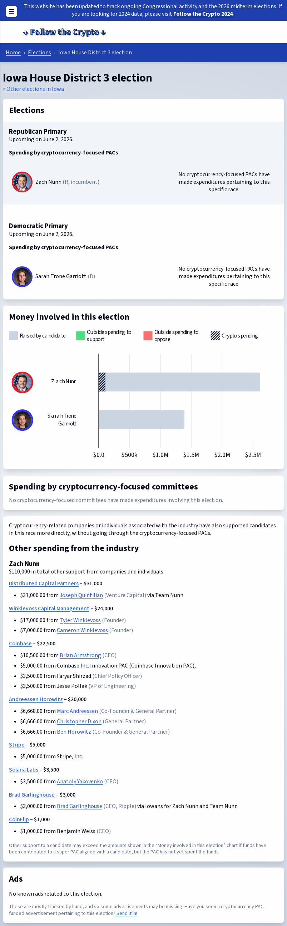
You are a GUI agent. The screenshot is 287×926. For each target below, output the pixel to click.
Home (13, 52)
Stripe (17, 745)
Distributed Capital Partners (44, 583)
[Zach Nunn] (22, 182)
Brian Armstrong (80, 655)
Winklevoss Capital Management (49, 608)
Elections (39, 52)
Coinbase (20, 643)
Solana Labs (23, 770)
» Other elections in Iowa (33, 89)
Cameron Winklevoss (82, 630)
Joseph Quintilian (81, 595)
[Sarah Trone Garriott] (22, 277)
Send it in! (127, 913)
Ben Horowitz (74, 732)
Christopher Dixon (79, 721)
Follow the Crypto (64, 32)
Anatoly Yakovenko (80, 781)
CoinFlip (19, 819)
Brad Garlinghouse (32, 795)
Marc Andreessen (77, 711)
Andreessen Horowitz (36, 699)
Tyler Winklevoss (80, 620)
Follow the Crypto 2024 (203, 14)
